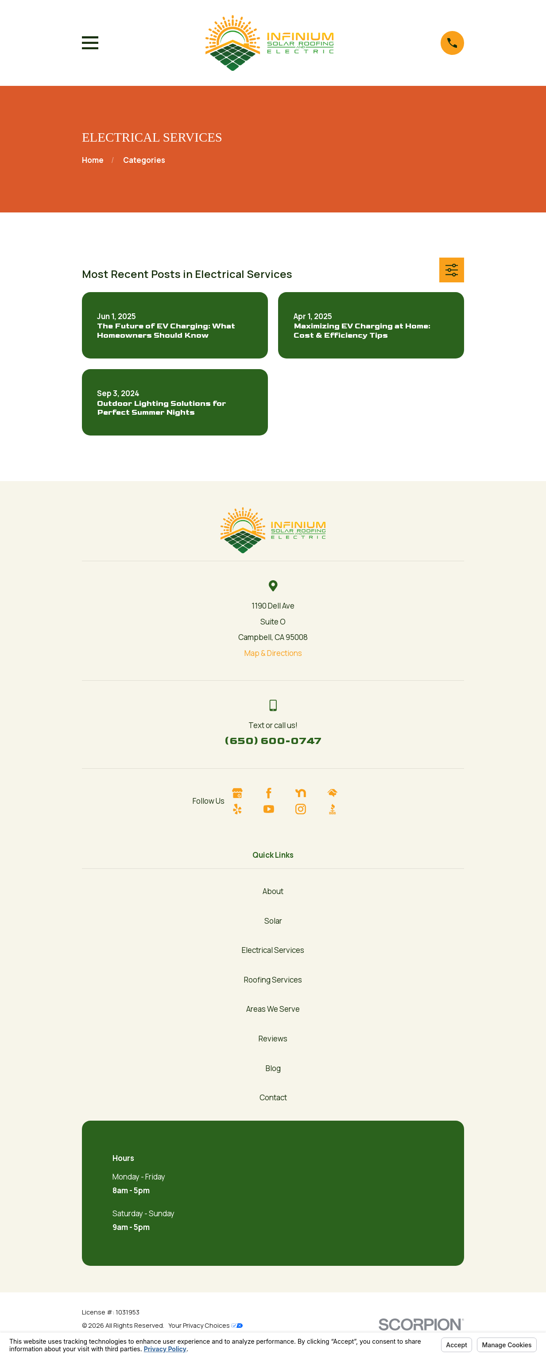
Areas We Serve (273, 1009)
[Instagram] (308, 809)
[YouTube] (276, 809)
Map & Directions (273, 653)
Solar (273, 921)
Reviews (273, 1038)
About (273, 891)
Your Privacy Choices (205, 1325)
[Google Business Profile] (245, 793)
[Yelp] (245, 809)
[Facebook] (276, 793)
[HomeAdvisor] (340, 793)
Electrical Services (273, 950)
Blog (273, 1068)
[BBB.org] (340, 809)
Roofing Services (273, 980)
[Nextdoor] (308, 793)
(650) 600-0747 (273, 741)
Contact (273, 1097)
